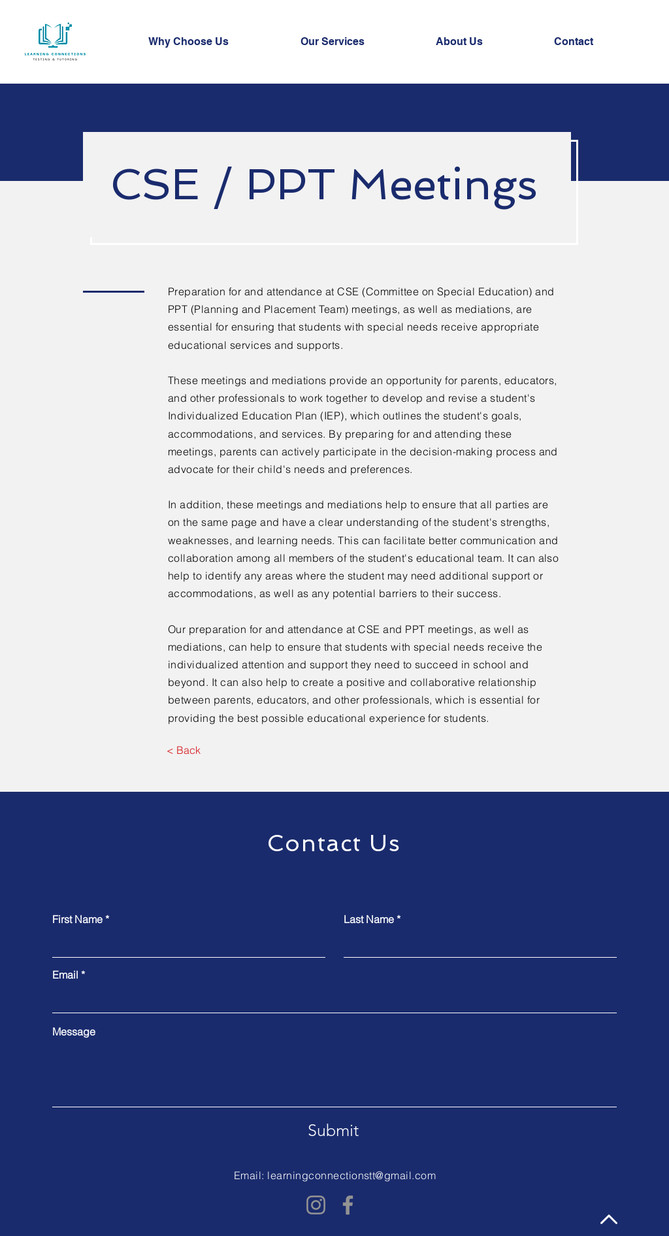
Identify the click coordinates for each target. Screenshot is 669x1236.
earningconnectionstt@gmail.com (353, 1175)
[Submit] (333, 1131)
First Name (77, 919)
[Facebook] (348, 1205)
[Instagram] (316, 1205)
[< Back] (183, 751)
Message (73, 1031)
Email (65, 974)
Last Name (369, 919)
